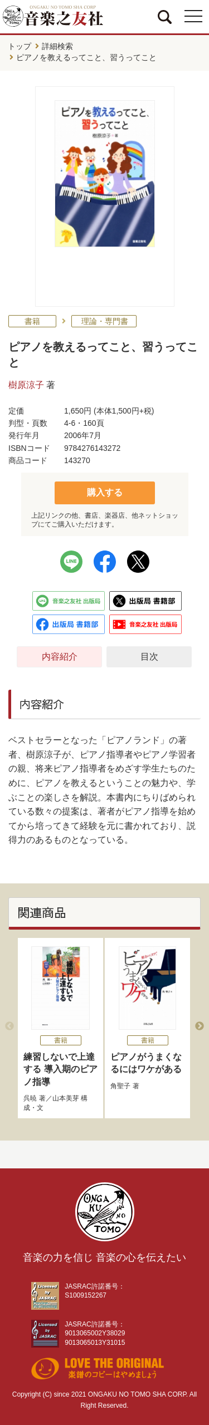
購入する (105, 492)
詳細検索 (57, 46)
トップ (19, 46)
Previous (9, 1026)
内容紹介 (59, 656)
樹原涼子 (26, 385)
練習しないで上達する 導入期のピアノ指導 (60, 1069)
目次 (149, 656)
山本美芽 (65, 1098)
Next (199, 1026)
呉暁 (30, 1098)
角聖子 (120, 1086)
